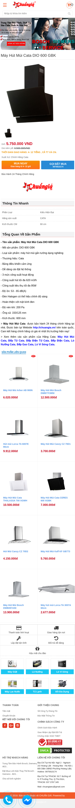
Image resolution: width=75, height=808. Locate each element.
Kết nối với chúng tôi (16, 719)
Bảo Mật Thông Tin (46, 715)
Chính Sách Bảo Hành (47, 727)
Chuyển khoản (8, 715)
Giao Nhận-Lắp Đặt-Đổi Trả (50, 732)
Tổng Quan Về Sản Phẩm (21, 234)
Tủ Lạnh (37, 691)
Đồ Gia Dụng (62, 691)
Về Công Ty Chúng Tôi (47, 711)
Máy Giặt (12, 672)
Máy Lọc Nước (12, 691)
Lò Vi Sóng (62, 672)
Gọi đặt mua (58, 165)
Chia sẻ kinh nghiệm (11, 778)
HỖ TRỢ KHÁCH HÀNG (15, 757)
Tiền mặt (6, 711)
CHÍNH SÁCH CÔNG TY (51, 721)
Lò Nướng (37, 672)
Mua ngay (21, 165)
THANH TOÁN (10, 705)
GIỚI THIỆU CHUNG (48, 705)
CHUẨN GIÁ (45, 795)
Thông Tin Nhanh (15, 203)
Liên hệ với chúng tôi (51, 757)
